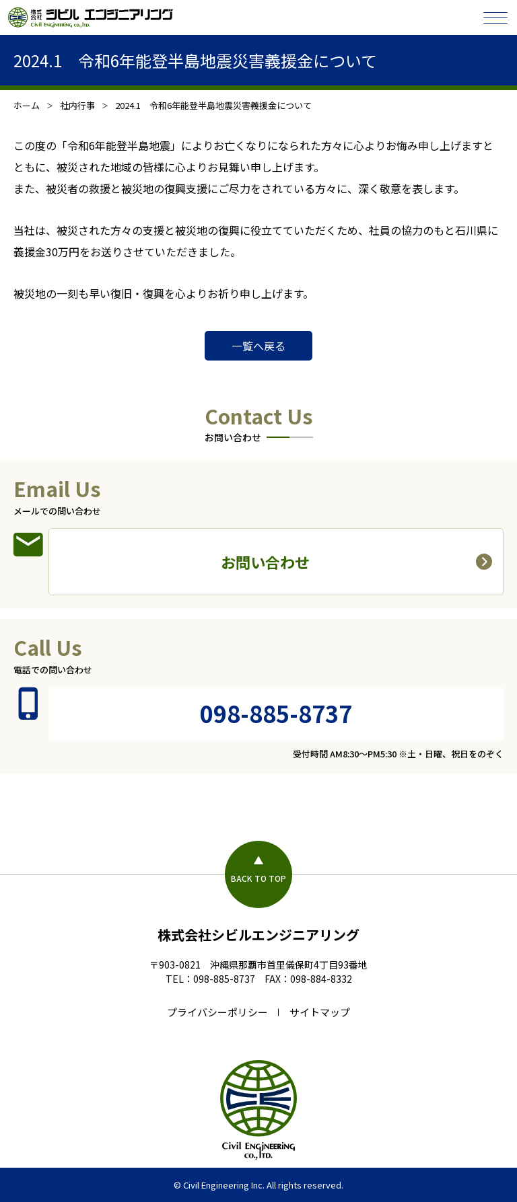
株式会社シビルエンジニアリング (258, 934)
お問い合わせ (265, 561)
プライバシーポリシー (217, 1012)
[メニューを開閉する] (495, 17)
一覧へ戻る (258, 346)
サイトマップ (319, 1012)
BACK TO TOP (258, 878)
